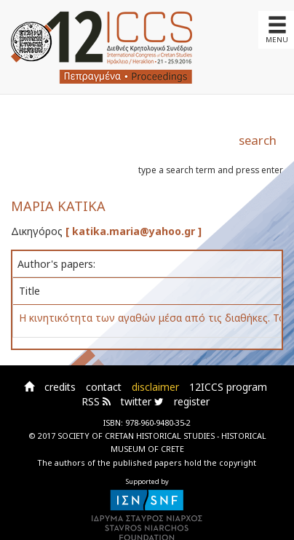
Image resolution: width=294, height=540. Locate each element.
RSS (96, 401)
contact (104, 387)
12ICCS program (228, 387)
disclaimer (155, 387)
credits (60, 387)
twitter (142, 401)
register (192, 401)
